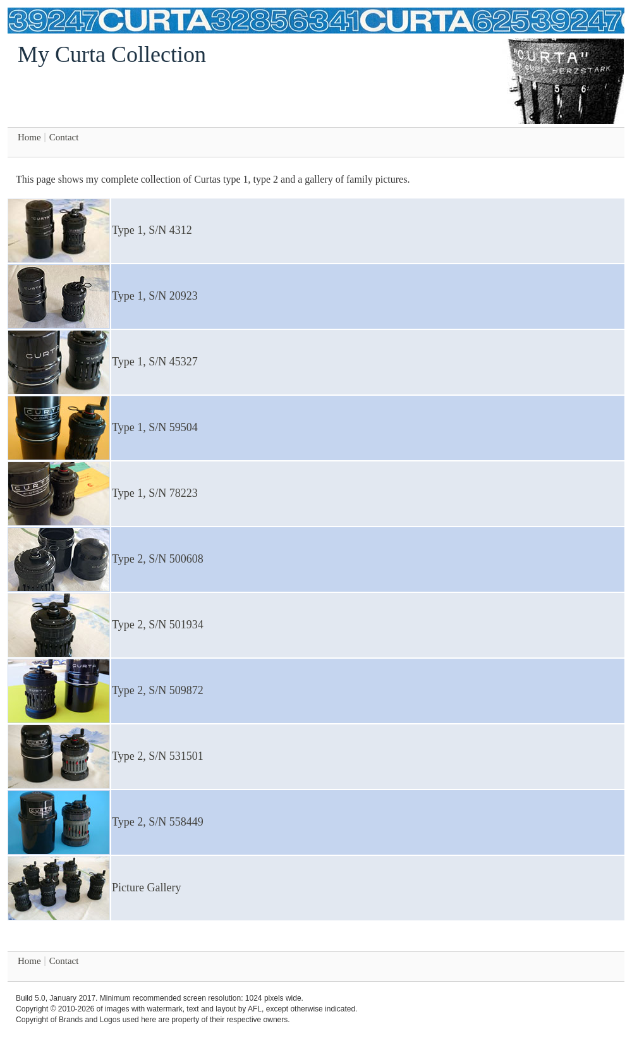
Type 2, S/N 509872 (158, 690)
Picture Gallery (146, 887)
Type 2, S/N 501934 (158, 624)
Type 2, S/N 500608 (158, 558)
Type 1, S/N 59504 (155, 427)
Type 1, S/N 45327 (155, 361)
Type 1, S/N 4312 (152, 230)
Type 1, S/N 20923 (155, 296)
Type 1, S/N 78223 (155, 493)
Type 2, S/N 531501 (158, 756)
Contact (64, 137)
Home (29, 137)
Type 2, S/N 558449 (158, 821)
